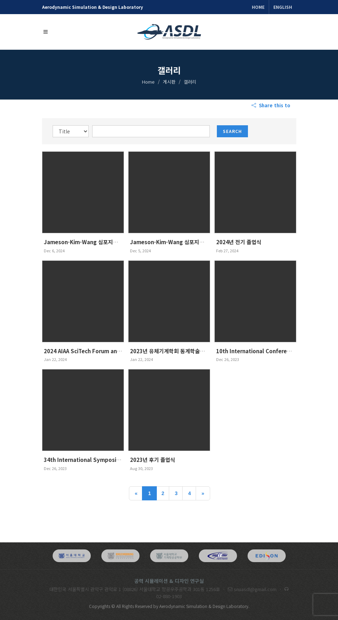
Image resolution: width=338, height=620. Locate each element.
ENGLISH (282, 7)
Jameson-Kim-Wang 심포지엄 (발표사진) (180, 242)
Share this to (271, 105)
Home (258, 7)
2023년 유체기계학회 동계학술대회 (170, 351)
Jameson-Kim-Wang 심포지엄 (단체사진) (93, 242)
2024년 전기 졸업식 (238, 242)
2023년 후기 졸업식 (152, 459)
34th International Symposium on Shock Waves (106, 459)
